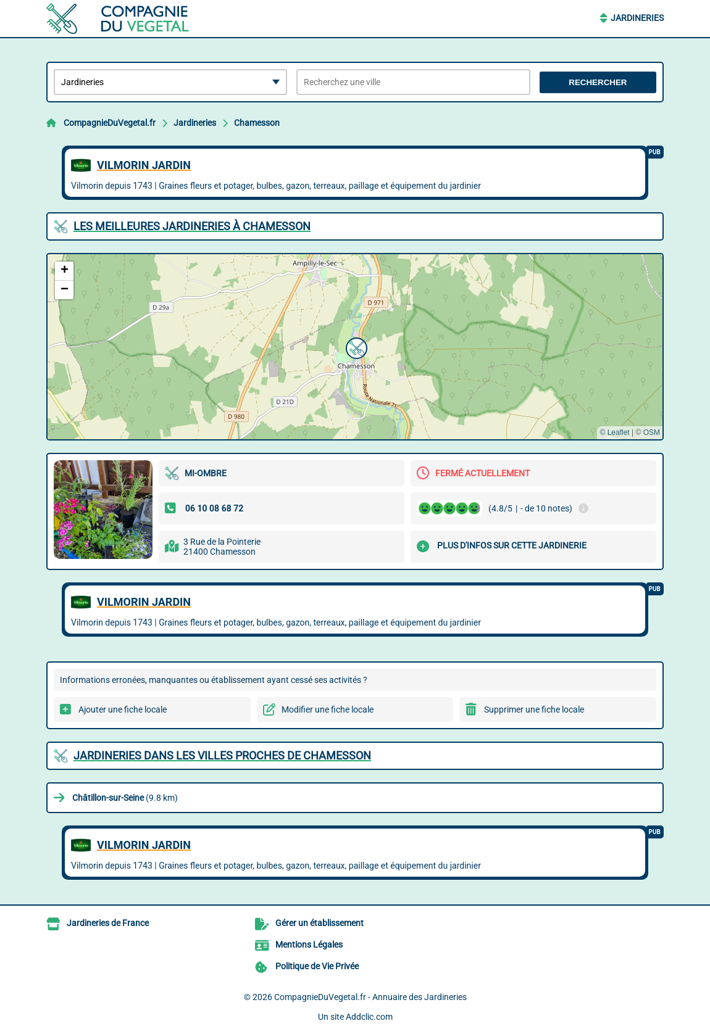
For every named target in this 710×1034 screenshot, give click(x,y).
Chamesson (257, 123)
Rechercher (598, 82)
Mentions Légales (309, 944)
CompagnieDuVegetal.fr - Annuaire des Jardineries (370, 997)
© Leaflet (614, 432)
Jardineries (637, 18)
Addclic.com (369, 1017)
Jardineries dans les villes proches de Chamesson (222, 755)
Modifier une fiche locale (328, 709)
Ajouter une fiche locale (122, 709)
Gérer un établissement (319, 923)
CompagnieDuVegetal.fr (110, 123)
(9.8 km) (125, 798)
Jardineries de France (108, 923)
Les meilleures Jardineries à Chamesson (192, 226)
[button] (355, 346)
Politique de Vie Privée (317, 966)
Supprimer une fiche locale (534, 709)
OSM (651, 432)
